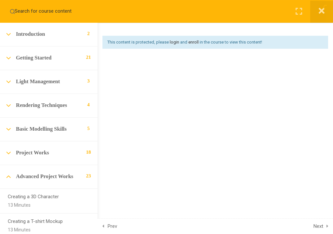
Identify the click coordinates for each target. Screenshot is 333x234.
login (174, 42)
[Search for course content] (12, 11)
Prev (112, 226)
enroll (193, 42)
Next (318, 226)
